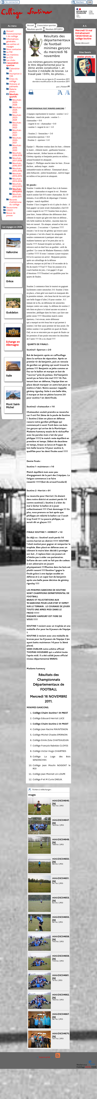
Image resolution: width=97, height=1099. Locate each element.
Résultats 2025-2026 (16, 102)
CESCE (9, 210)
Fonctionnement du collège (13, 35)
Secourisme (11, 207)
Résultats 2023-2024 (16, 117)
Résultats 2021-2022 (16, 132)
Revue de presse (10, 214)
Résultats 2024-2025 (16, 110)
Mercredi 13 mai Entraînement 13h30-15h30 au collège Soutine (83, 34)
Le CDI (9, 57)
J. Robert (63, 86)
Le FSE (9, 52)
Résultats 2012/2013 (17, 185)
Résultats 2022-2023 (16, 125)
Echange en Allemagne (13, 343)
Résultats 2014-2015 (17, 174)
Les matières (12, 55)
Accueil (30, 25)
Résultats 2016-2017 (17, 164)
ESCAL (88, 1067)
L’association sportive (46, 25)
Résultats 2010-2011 (17, 195)
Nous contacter (13, 49)
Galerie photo (12, 90)
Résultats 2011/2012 (54, 29)
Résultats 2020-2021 (16, 140)
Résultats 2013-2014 (17, 180)
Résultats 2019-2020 (16, 147)
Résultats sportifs (34, 29)
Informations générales (12, 40)
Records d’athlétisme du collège (15, 202)
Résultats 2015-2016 (17, 169)
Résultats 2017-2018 (17, 159)
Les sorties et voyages (12, 45)
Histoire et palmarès (14, 85)
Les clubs (10, 60)
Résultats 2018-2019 (17, 154)
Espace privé (43, 1057)
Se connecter (11, 2)
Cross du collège (13, 80)
